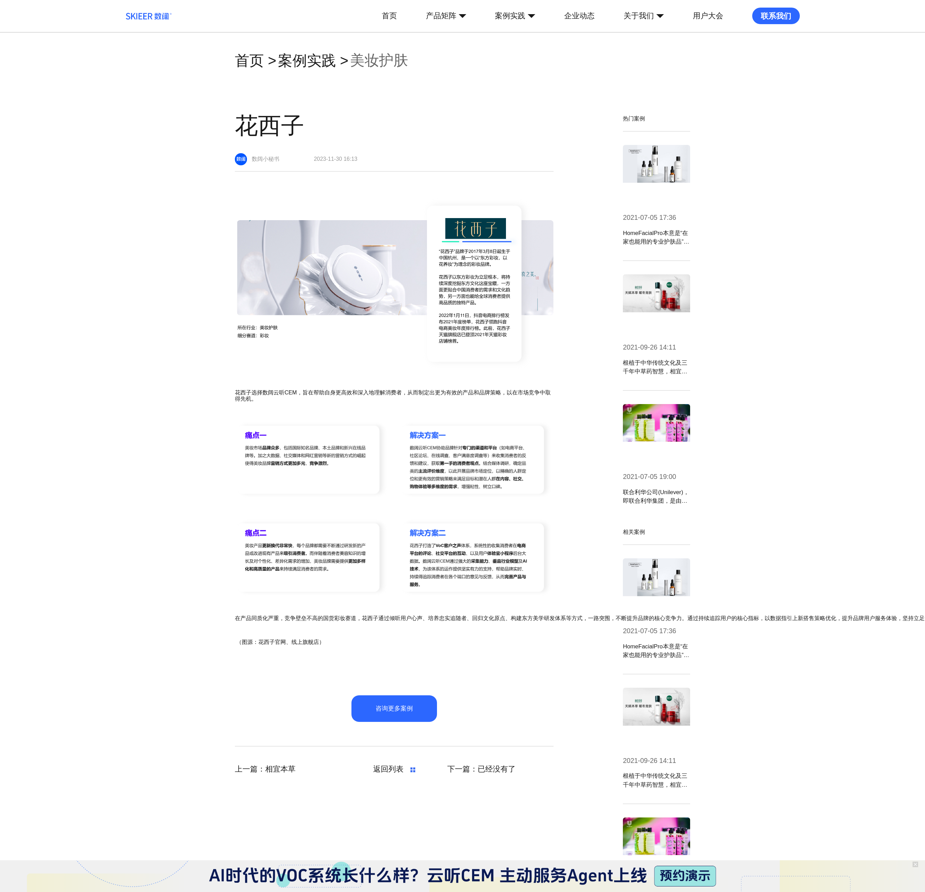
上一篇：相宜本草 (265, 769)
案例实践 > (313, 60)
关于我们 (639, 16)
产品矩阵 (441, 16)
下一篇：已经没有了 (481, 769)
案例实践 (510, 16)
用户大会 (708, 16)
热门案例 (634, 118)
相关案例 (634, 532)
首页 (389, 16)
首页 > (255, 60)
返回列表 (394, 769)
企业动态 (579, 16)
